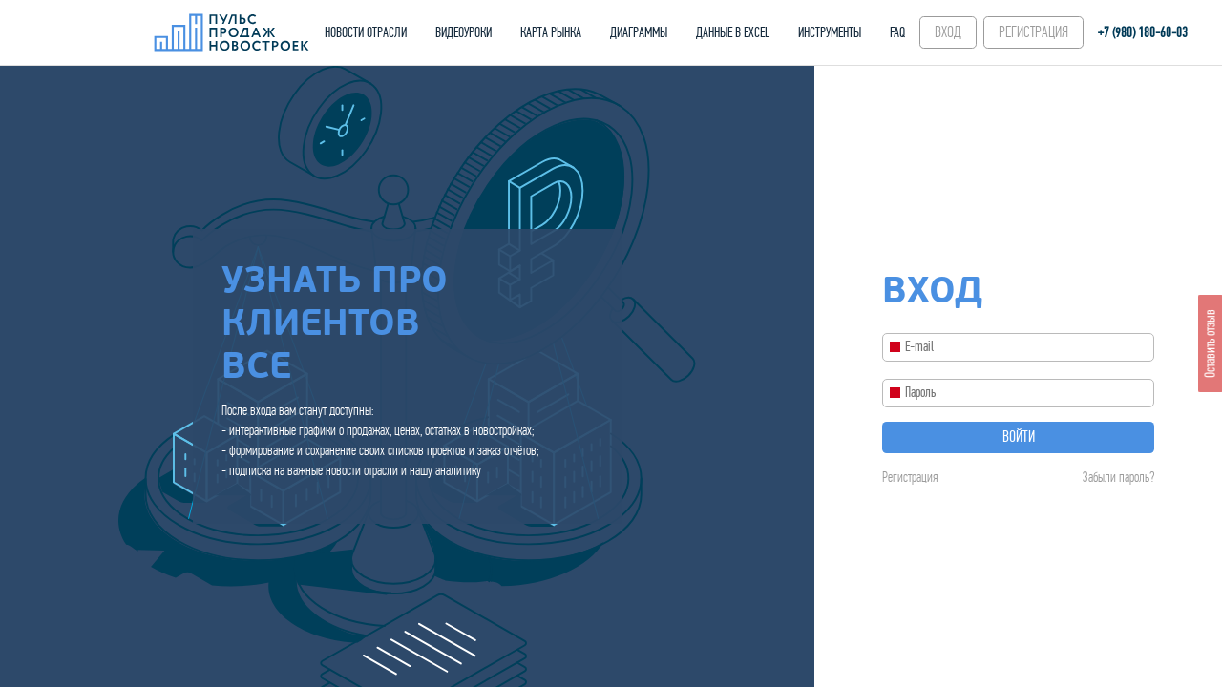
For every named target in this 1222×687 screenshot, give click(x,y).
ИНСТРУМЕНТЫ (829, 32)
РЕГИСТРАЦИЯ (1033, 32)
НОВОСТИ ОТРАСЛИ (366, 32)
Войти (1018, 437)
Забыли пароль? (1118, 477)
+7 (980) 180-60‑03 (1143, 32)
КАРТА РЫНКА (550, 32)
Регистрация (910, 477)
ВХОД (948, 32)
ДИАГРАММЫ (638, 32)
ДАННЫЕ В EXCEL (732, 32)
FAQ (897, 32)
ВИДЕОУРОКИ (463, 32)
